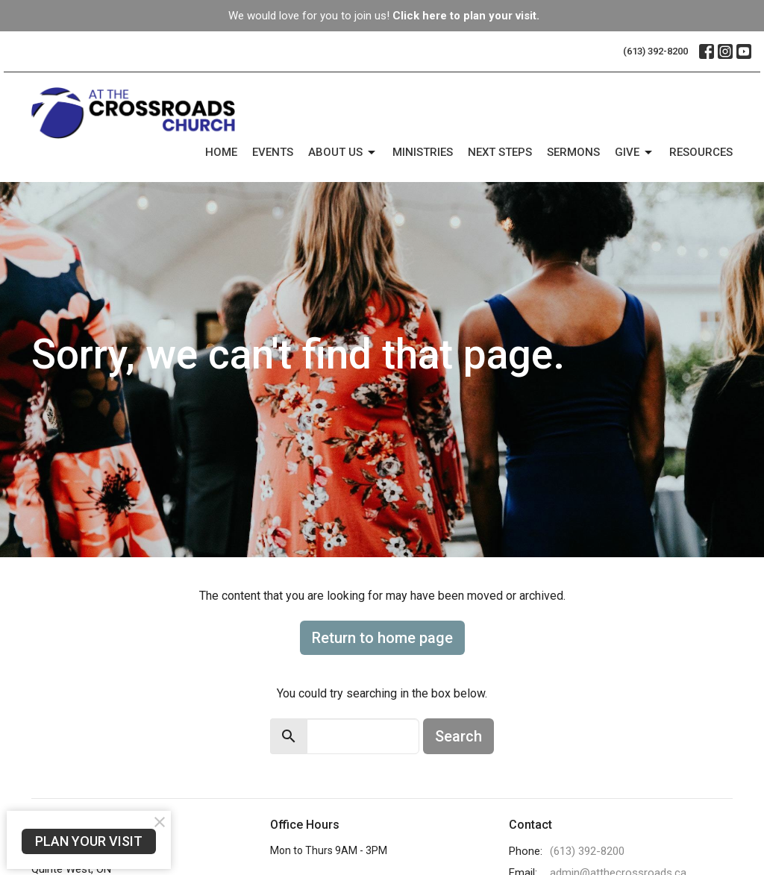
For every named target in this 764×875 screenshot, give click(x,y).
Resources (701, 152)
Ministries (422, 152)
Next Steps (500, 152)
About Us (343, 152)
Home (221, 152)
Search (458, 736)
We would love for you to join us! (383, 15)
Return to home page (382, 638)
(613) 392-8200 (655, 51)
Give (634, 152)
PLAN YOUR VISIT (89, 841)
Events (272, 152)
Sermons (573, 152)
